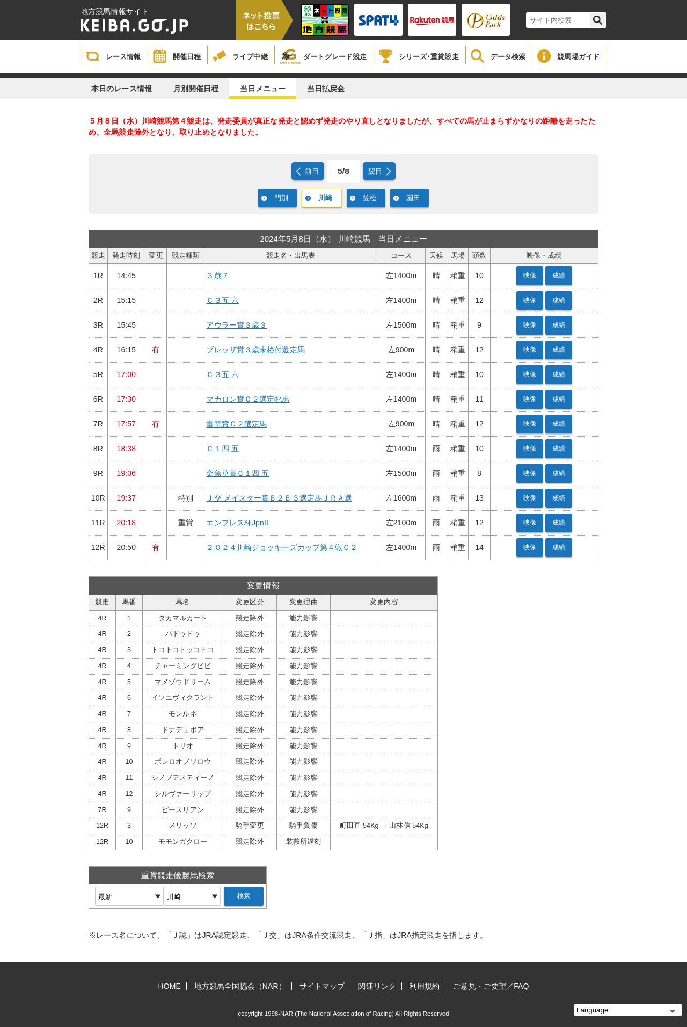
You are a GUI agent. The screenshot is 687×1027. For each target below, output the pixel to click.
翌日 (375, 171)
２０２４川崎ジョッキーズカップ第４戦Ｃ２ (281, 547)
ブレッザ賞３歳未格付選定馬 (255, 349)
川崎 (325, 198)
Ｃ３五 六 (222, 300)
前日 (312, 171)
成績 (558, 275)
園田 (413, 198)
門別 (281, 198)
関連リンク (377, 986)
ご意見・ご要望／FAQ (491, 986)
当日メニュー (263, 88)
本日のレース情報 (121, 88)
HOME (169, 986)
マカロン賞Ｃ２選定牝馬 (247, 399)
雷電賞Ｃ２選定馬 (236, 424)
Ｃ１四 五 (222, 448)
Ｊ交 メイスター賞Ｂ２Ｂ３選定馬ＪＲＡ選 (279, 498)
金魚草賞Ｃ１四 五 (237, 473)
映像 (529, 275)
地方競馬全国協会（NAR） (240, 986)
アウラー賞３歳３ (236, 325)
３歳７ (217, 275)
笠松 (370, 198)
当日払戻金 (326, 88)
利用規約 (425, 986)
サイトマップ (322, 986)
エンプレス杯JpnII (237, 522)
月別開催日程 (196, 88)
